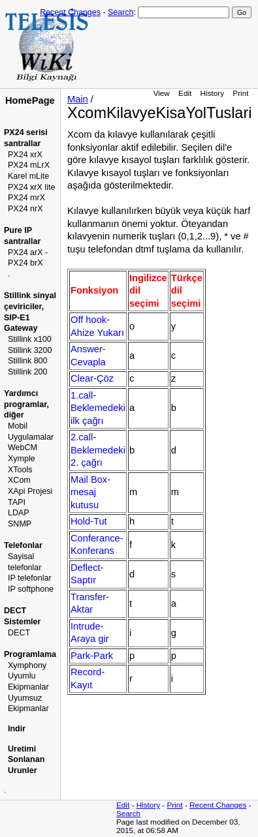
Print (240, 93)
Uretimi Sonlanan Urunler (26, 759)
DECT (19, 632)
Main (77, 99)
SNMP (19, 523)
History (212, 93)
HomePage (30, 100)
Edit (184, 93)
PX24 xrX (25, 154)
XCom (19, 480)
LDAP (18, 512)
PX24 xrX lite (31, 187)
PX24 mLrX (29, 165)
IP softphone (31, 589)
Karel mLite (28, 176)
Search (120, 12)
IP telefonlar (30, 578)
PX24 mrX (26, 197)
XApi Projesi (30, 491)
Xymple (21, 458)
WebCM (22, 447)
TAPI (16, 502)
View (161, 93)
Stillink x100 (30, 339)
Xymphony (27, 665)
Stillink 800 (28, 360)
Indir (16, 728)
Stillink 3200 (30, 350)
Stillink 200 (28, 371)
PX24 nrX (25, 208)
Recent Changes (70, 12)
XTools (20, 469)
